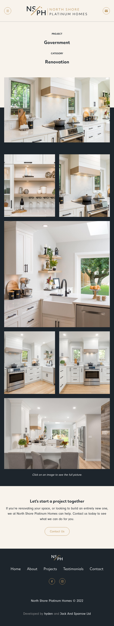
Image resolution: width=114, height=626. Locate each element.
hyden (48, 614)
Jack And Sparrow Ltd (75, 614)
